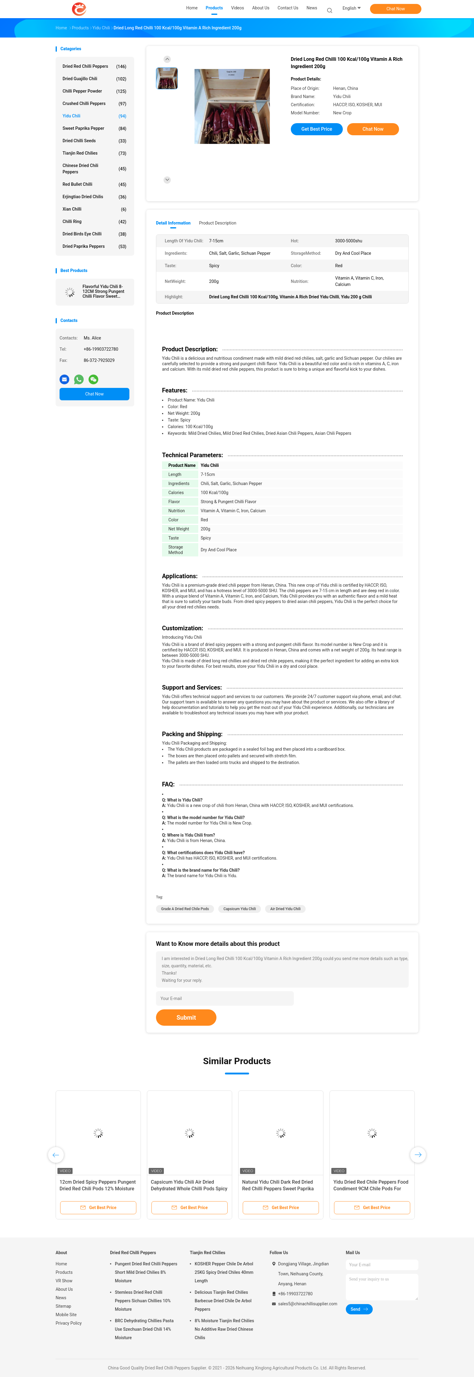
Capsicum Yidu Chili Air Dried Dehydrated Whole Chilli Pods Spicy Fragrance (189, 1188)
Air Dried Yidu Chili (285, 909)
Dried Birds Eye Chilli (94, 234)
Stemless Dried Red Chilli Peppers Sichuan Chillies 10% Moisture (143, 1301)
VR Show (64, 1280)
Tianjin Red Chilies (94, 153)
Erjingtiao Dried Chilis (94, 197)
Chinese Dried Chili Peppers (94, 168)
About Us (64, 1289)
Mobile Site (66, 1314)
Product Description (217, 223)
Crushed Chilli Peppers (94, 104)
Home (61, 1263)
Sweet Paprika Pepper (94, 129)
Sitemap (63, 1306)
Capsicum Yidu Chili (239, 909)
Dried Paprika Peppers (94, 247)
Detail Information (173, 223)
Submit (186, 1017)
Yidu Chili (94, 116)
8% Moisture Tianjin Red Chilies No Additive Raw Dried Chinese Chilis (224, 1329)
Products (64, 1272)
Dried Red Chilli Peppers (94, 67)
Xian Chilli (94, 209)
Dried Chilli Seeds (94, 141)
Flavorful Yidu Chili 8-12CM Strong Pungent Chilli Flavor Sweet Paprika (103, 291)
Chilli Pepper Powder (94, 91)
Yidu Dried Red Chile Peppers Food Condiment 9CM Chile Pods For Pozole (370, 1188)
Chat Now (396, 8)
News (61, 1297)
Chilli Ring (94, 222)
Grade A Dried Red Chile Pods (185, 909)
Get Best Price (316, 129)
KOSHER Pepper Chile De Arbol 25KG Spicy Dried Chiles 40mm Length (224, 1272)
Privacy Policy (69, 1323)
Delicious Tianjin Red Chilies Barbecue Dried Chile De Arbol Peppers (223, 1301)
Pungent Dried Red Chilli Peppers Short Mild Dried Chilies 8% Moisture (146, 1272)
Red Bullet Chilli (94, 185)
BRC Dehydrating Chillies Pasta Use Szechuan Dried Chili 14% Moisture (144, 1329)
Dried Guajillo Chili (94, 79)
